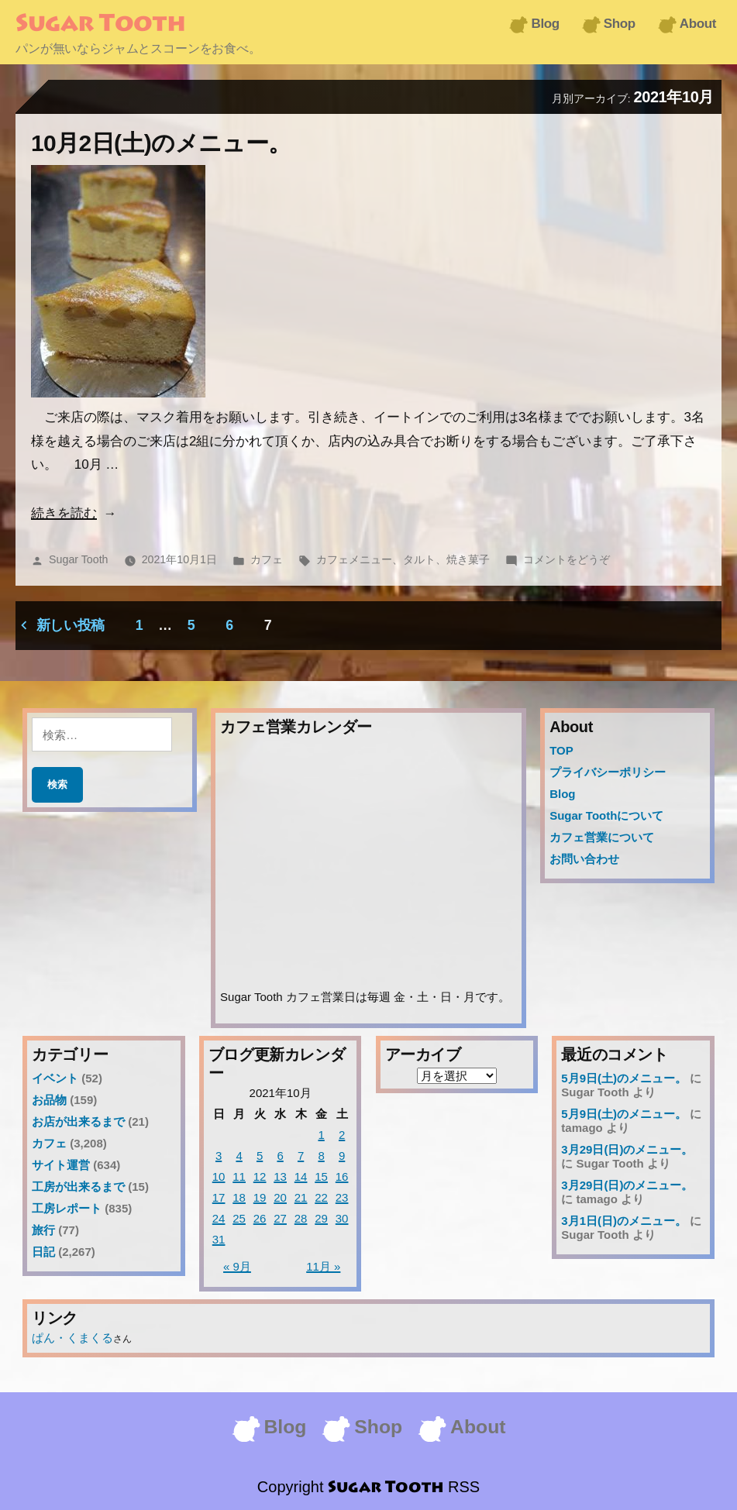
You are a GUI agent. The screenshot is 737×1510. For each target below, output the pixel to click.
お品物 (49, 1099)
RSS (464, 1486)
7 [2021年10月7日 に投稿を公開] (301, 1155)
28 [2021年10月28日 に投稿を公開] (301, 1218)
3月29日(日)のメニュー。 (627, 1149)
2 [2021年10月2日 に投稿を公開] (342, 1134)
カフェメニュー (354, 559)
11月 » (323, 1266)
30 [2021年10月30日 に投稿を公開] (342, 1218)
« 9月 (237, 1266)
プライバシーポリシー (607, 772)
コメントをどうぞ (566, 559)
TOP (561, 750)
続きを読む (64, 513)
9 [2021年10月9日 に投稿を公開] (342, 1155)
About (698, 23)
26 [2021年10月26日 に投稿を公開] (260, 1218)
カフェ (266, 559)
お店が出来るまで (78, 1121)
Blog (545, 23)
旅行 (43, 1230)
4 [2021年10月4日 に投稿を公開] (239, 1155)
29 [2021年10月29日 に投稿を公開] (321, 1218)
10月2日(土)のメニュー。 (161, 143)
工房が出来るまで (78, 1186)
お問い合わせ (584, 858)
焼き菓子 (468, 559)
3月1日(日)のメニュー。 (624, 1220)
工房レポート (67, 1208)
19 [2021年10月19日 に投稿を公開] (260, 1197)
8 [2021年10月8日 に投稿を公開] (321, 1155)
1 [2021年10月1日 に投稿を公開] (321, 1134)
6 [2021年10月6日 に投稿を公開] (280, 1155)
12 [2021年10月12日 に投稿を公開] (260, 1176)
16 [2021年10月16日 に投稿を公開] (342, 1176)
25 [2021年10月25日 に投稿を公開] (239, 1218)
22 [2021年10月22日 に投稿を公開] (321, 1197)
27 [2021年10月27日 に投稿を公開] (280, 1218)
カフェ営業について (601, 837)
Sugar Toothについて (606, 815)
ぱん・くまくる (72, 1337)
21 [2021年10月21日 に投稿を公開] (301, 1197)
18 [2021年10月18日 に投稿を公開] (239, 1197)
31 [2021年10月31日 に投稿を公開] (219, 1239)
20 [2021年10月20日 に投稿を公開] (280, 1197)
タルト (419, 559)
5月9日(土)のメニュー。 (624, 1078)
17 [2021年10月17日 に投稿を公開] (219, 1197)
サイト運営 (61, 1164)
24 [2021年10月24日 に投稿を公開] (219, 1218)
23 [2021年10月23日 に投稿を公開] (342, 1197)
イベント (55, 1078)
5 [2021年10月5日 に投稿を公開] (260, 1155)
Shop (619, 23)
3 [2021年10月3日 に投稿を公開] (218, 1155)
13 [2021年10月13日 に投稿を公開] (280, 1176)
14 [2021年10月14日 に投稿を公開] (301, 1176)
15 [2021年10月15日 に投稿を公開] (321, 1176)
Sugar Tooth (100, 24)
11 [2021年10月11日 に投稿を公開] (239, 1176)
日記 (43, 1251)
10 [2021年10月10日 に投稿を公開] (219, 1176)
